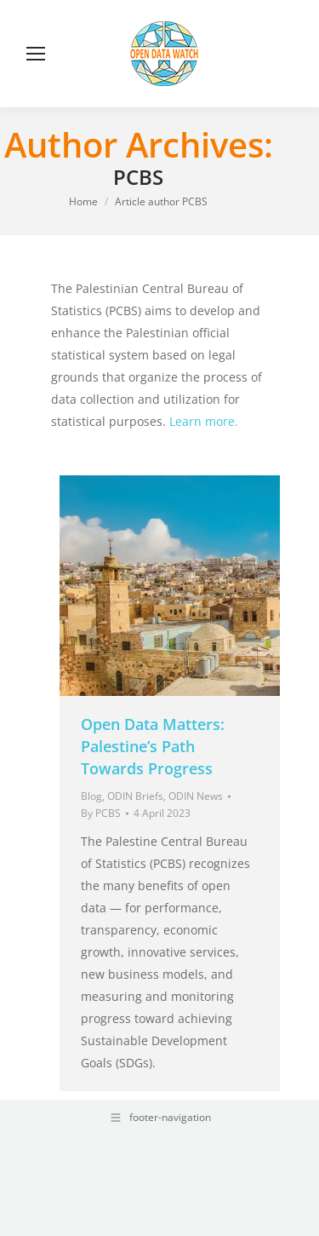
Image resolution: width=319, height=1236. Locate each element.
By (101, 813)
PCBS (138, 177)
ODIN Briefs (135, 796)
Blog (91, 796)
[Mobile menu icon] (36, 53)
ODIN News (195, 796)
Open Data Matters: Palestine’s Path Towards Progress (153, 746)
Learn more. (203, 421)
